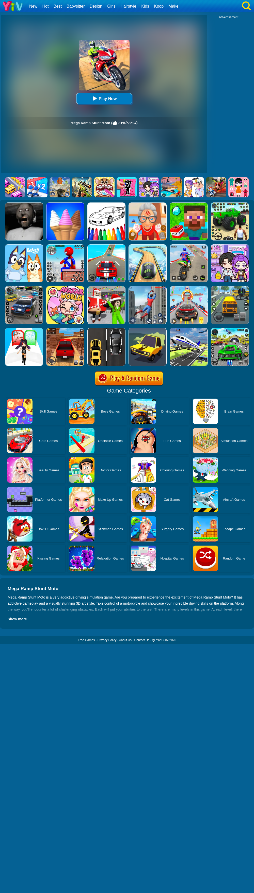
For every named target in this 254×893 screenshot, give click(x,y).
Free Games (86, 640)
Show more (17, 619)
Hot (45, 6)
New (33, 6)
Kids (145, 6)
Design (96, 6)
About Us (125, 640)
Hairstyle (128, 6)
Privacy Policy (107, 640)
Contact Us (141, 640)
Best (58, 6)
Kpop (159, 6)
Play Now (104, 98)
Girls (111, 6)
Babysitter (76, 6)
